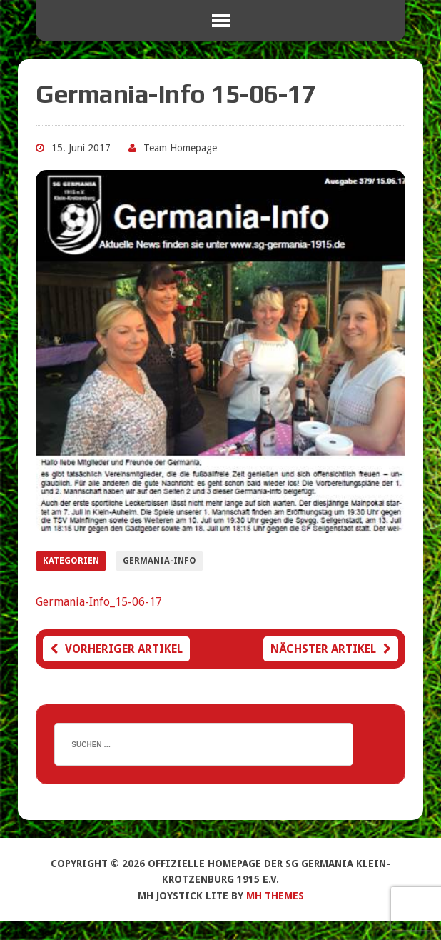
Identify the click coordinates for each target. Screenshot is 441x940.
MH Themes (275, 895)
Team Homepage (180, 148)
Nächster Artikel (330, 649)
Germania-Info (159, 561)
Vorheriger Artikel (116, 649)
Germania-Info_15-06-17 (99, 602)
